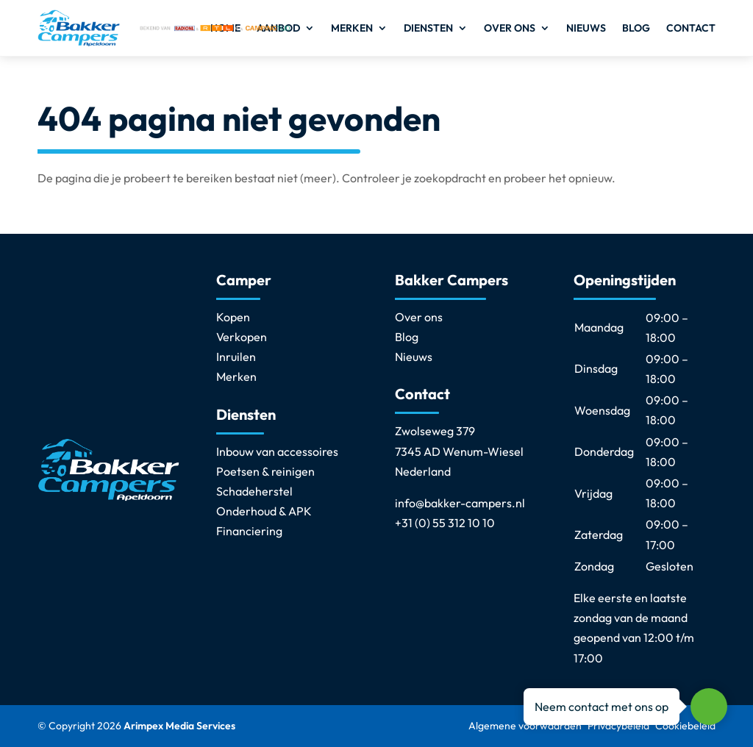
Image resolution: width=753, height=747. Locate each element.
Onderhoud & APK (264, 511)
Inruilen (236, 356)
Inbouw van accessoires (277, 451)
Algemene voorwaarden (525, 725)
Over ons (509, 28)
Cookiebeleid (685, 725)
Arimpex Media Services (179, 725)
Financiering (249, 530)
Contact (690, 28)
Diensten (428, 28)
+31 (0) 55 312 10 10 (445, 522)
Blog (636, 28)
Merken (352, 28)
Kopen (233, 317)
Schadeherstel (254, 491)
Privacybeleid (618, 725)
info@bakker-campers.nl (460, 503)
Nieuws (586, 28)
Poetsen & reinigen (265, 471)
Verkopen (241, 336)
